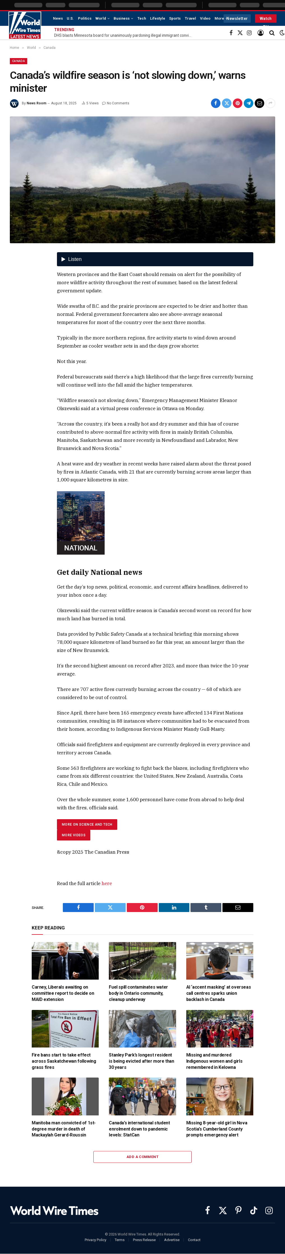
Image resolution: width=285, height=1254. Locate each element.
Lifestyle (157, 18)
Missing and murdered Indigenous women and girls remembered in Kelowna (214, 1061)
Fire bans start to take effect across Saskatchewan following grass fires (64, 1061)
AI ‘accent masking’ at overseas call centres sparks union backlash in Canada (218, 993)
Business (122, 18)
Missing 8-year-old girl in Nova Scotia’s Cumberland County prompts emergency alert (216, 1129)
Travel (190, 18)
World (100, 18)
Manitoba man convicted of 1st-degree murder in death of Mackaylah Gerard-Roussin (64, 1129)
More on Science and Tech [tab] (87, 824)
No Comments (115, 103)
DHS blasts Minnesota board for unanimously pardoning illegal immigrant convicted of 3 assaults (124, 35)
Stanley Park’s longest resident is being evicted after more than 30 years (141, 1061)
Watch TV (266, 19)
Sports (175, 18)
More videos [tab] (74, 835)
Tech (141, 18)
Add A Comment (142, 1157)
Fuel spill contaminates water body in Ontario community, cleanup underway (138, 993)
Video (205, 18)
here (107, 883)
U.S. (70, 18)
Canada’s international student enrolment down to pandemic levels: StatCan (139, 1129)
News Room (36, 103)
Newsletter (237, 18)
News (58, 18)
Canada (18, 61)
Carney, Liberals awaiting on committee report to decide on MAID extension (63, 993)
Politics (84, 18)
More (219, 18)
